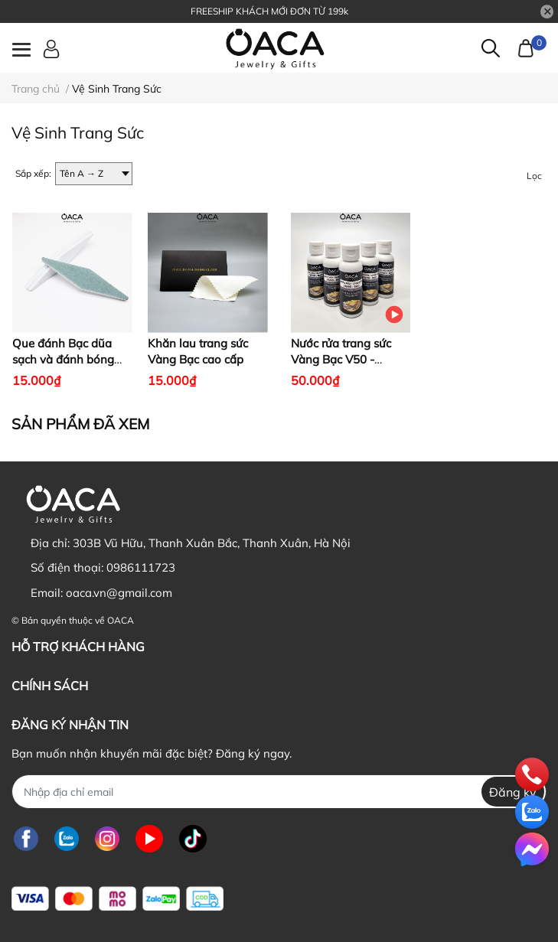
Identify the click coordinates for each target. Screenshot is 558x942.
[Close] (547, 11)
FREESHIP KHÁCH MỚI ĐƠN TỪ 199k (269, 11)
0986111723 (140, 567)
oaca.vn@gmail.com (119, 592)
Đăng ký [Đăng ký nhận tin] (513, 792)
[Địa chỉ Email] (279, 791)
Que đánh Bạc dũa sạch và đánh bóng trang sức (63, 359)
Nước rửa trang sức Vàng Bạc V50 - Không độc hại (341, 359)
